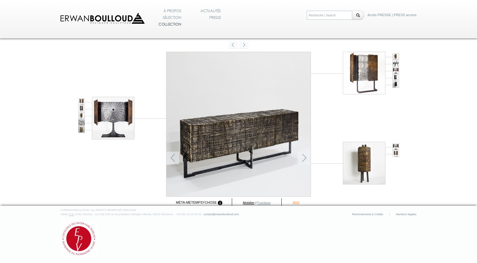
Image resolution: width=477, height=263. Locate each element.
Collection (169, 24)
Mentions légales (406, 214)
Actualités (210, 11)
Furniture (264, 203)
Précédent (172, 158)
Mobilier (249, 203)
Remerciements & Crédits (367, 214)
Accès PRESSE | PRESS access (391, 15)
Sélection (172, 17)
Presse (215, 17)
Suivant (304, 158)
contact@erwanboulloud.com (221, 214)
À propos (172, 11)
